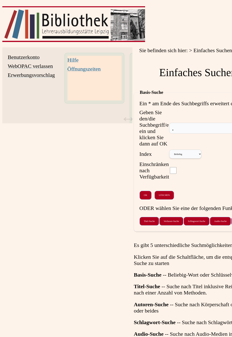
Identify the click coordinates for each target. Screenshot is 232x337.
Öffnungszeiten (84, 69)
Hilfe (73, 60)
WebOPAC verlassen (30, 66)
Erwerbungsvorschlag (31, 75)
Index (145, 154)
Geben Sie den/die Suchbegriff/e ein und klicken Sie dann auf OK (154, 128)
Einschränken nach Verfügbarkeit (154, 170)
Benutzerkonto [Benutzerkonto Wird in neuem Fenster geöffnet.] (23, 57)
